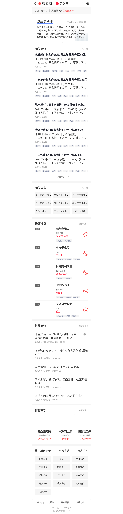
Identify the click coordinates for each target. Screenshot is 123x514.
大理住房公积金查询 (82, 211)
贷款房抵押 (68, 10)
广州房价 (79, 459)
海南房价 (61, 467)
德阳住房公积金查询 (63, 195)
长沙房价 (61, 475)
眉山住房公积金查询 (63, 203)
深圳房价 (43, 467)
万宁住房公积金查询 (45, 203)
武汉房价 (61, 483)
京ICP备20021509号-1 (61, 508)
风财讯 (64, 3)
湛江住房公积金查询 (45, 195)
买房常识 (56, 10)
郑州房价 (43, 475)
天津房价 (79, 467)
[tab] (43, 451)
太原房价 (43, 491)
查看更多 (83, 224)
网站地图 (65, 502)
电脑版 (51, 502)
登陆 (39, 502)
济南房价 (79, 475)
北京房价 (43, 459)
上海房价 (61, 459)
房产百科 (45, 10)
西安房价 (43, 483)
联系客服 (80, 502)
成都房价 (79, 483)
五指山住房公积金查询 (46, 211)
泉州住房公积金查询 (82, 195)
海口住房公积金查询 (82, 203)
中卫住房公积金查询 (63, 211)
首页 (36, 10)
